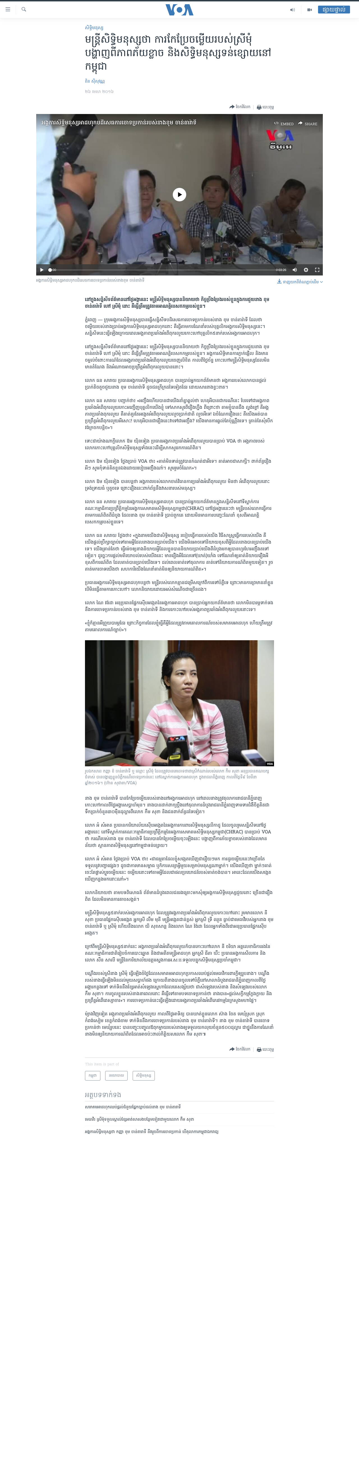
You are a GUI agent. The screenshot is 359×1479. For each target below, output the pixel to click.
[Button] (239, 107)
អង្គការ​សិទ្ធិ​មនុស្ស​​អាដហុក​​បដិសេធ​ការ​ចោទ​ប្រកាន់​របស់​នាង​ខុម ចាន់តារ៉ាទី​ (119, 123)
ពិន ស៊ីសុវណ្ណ (95, 82)
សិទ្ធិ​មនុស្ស (94, 28)
